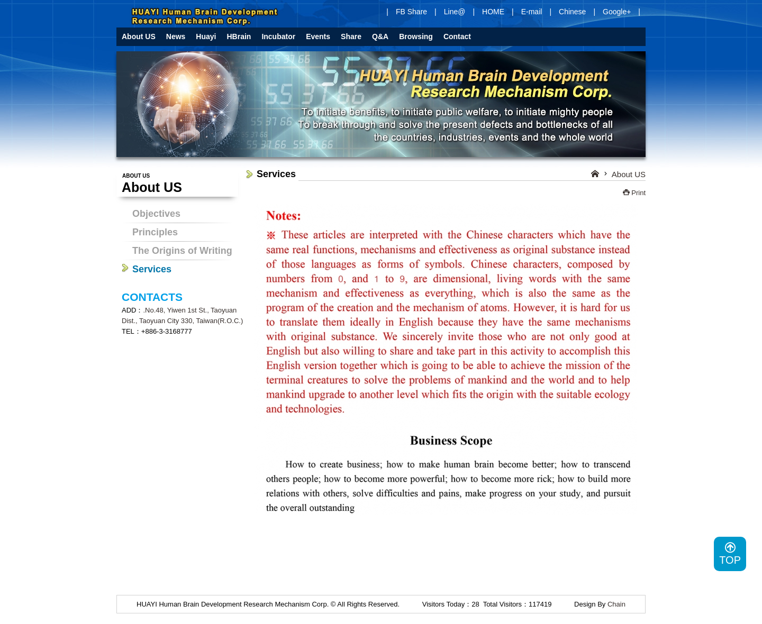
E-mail (531, 11)
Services (151, 269)
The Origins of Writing (182, 250)
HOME (493, 11)
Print (634, 193)
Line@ (455, 11)
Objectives (156, 213)
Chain (616, 604)
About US (629, 174)
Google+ (617, 11)
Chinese (572, 11)
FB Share (411, 11)
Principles (155, 232)
